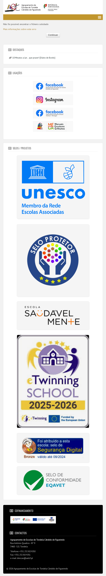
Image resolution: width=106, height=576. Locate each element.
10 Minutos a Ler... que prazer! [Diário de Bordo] (33, 57)
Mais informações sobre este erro (19, 29)
